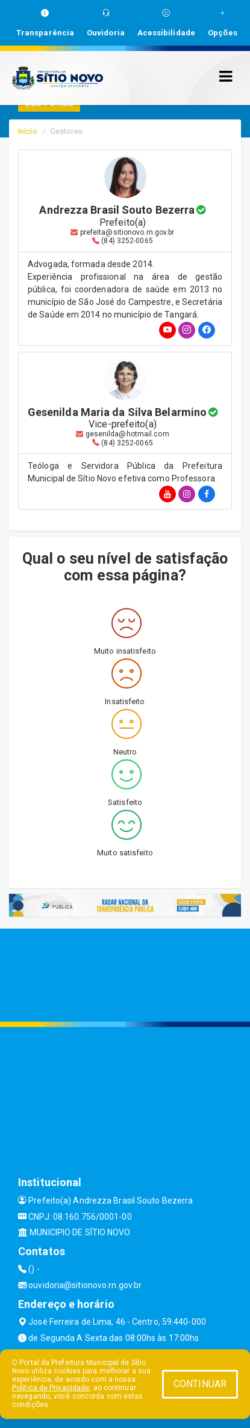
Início (27, 131)
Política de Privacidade (50, 1388)
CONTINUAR (200, 1384)
